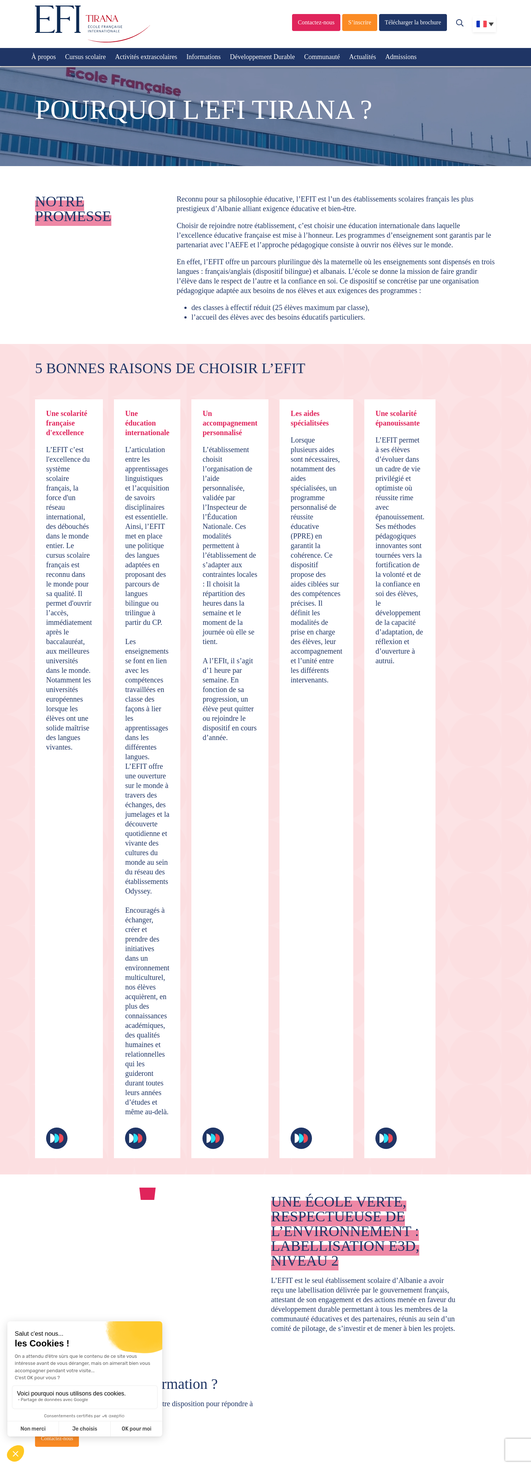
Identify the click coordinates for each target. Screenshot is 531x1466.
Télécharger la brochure (413, 22)
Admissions (401, 57)
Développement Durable (262, 57)
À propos (43, 57)
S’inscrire (359, 22)
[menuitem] (484, 24)
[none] (484, 24)
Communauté (322, 57)
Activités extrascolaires (146, 57)
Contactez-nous (316, 22)
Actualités (362, 57)
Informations (203, 57)
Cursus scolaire (85, 57)
